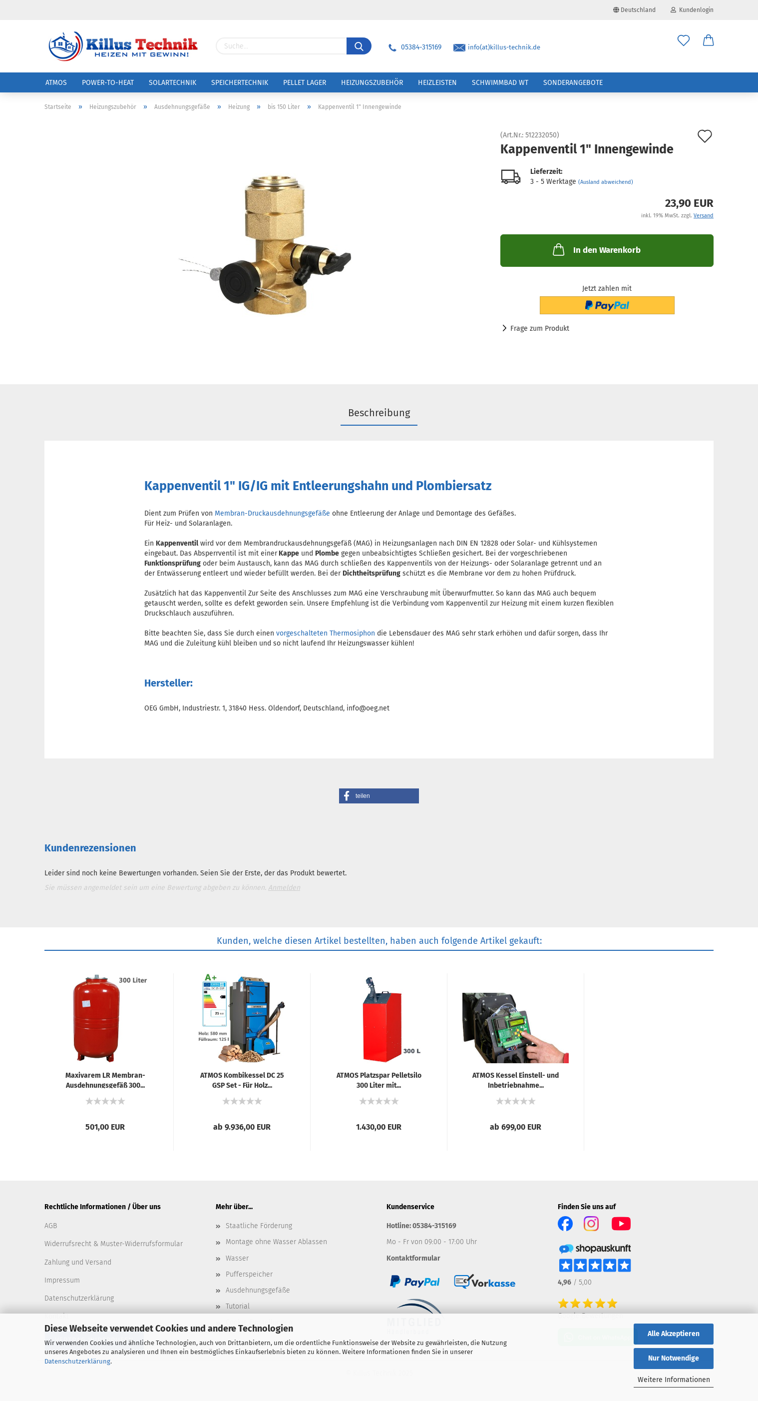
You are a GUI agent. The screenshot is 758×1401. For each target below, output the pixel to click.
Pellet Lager (304, 82)
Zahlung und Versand (77, 1262)
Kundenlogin (692, 9)
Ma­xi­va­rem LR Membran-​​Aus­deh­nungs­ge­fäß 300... (105, 1079)
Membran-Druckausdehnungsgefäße (272, 513)
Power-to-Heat (108, 82)
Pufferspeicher (249, 1274)
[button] (379, 795)
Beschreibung (379, 413)
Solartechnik (172, 82)
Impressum (62, 1280)
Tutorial (238, 1306)
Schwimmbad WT (500, 82)
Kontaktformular (413, 1258)
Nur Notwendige (673, 1358)
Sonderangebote (573, 82)
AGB (50, 1226)
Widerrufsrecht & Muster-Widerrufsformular (113, 1244)
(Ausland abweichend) (605, 182)
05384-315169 (413, 47)
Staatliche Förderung (259, 1226)
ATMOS (56, 82)
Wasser (237, 1258)
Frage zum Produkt (539, 328)
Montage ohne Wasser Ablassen (276, 1242)
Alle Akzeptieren (674, 1334)
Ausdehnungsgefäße (258, 1290)
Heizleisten (437, 82)
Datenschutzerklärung (77, 1361)
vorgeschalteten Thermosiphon (325, 633)
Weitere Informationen (674, 1380)
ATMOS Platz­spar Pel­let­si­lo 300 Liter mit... (379, 1079)
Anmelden (284, 887)
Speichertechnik (239, 82)
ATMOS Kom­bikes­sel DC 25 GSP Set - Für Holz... (242, 1079)
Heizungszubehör (372, 82)
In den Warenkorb (596, 249)
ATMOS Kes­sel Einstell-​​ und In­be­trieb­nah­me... (515, 1079)
